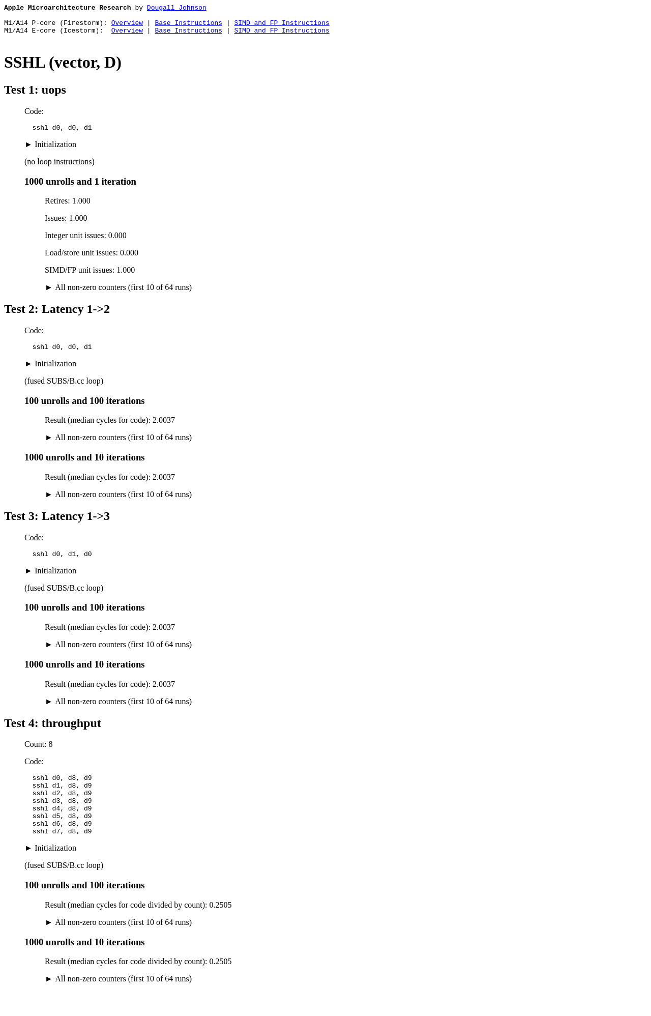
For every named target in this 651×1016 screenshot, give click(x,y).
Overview (127, 27)
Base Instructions (188, 27)
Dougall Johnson (176, 8)
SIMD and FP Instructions (281, 27)
